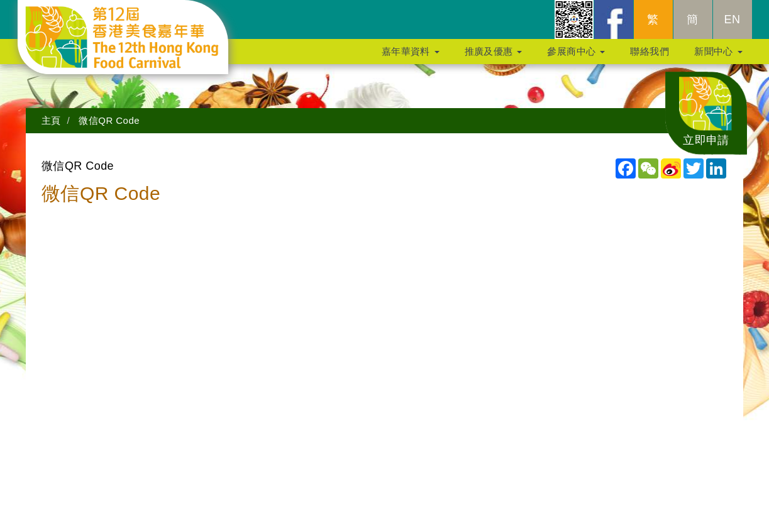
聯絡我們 (649, 57)
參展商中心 (576, 57)
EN (732, 25)
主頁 (51, 120)
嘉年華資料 (411, 57)
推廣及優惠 (494, 57)
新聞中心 (718, 57)
